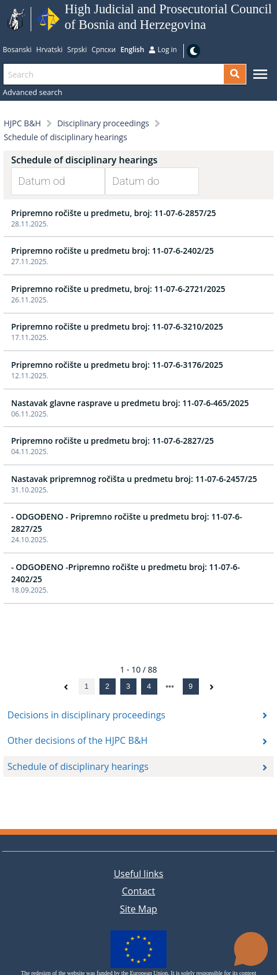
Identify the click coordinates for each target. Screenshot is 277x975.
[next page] (169, 686)
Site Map (138, 909)
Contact (138, 891)
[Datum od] (49, 181)
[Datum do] (143, 181)
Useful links (139, 873)
